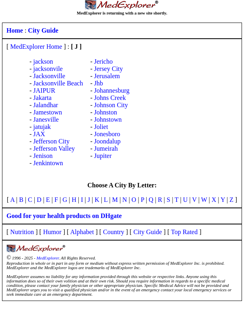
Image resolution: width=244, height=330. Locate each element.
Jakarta (42, 97)
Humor (52, 231)
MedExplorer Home (36, 46)
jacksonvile (48, 68)
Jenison (43, 155)
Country (113, 231)
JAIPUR (44, 90)
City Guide (147, 231)
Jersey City (108, 68)
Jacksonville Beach (58, 83)
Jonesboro (107, 134)
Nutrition (22, 231)
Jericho (103, 61)
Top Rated (184, 231)
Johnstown (108, 119)
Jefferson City (51, 141)
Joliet (101, 126)
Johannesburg (112, 90)
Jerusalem (107, 76)
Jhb (98, 83)
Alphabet (82, 231)
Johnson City (111, 105)
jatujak (42, 126)
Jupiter (103, 155)
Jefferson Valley (54, 148)
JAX (39, 134)
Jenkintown (48, 163)
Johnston (105, 112)
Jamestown (47, 112)
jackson (43, 61)
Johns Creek (110, 97)
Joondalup (107, 141)
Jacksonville (49, 76)
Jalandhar (45, 105)
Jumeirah (106, 148)
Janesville (46, 119)
